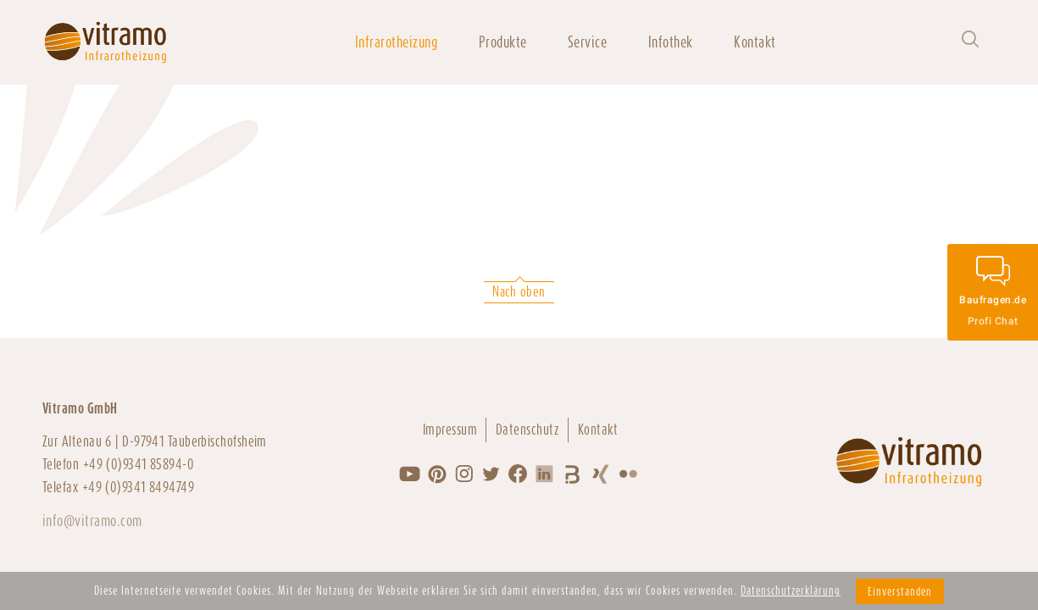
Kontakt (754, 42)
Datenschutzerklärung (791, 590)
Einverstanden (900, 591)
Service (587, 42)
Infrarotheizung (396, 42)
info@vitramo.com (92, 521)
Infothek (670, 42)
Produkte (503, 42)
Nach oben (518, 292)
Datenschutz (527, 429)
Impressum (450, 429)
